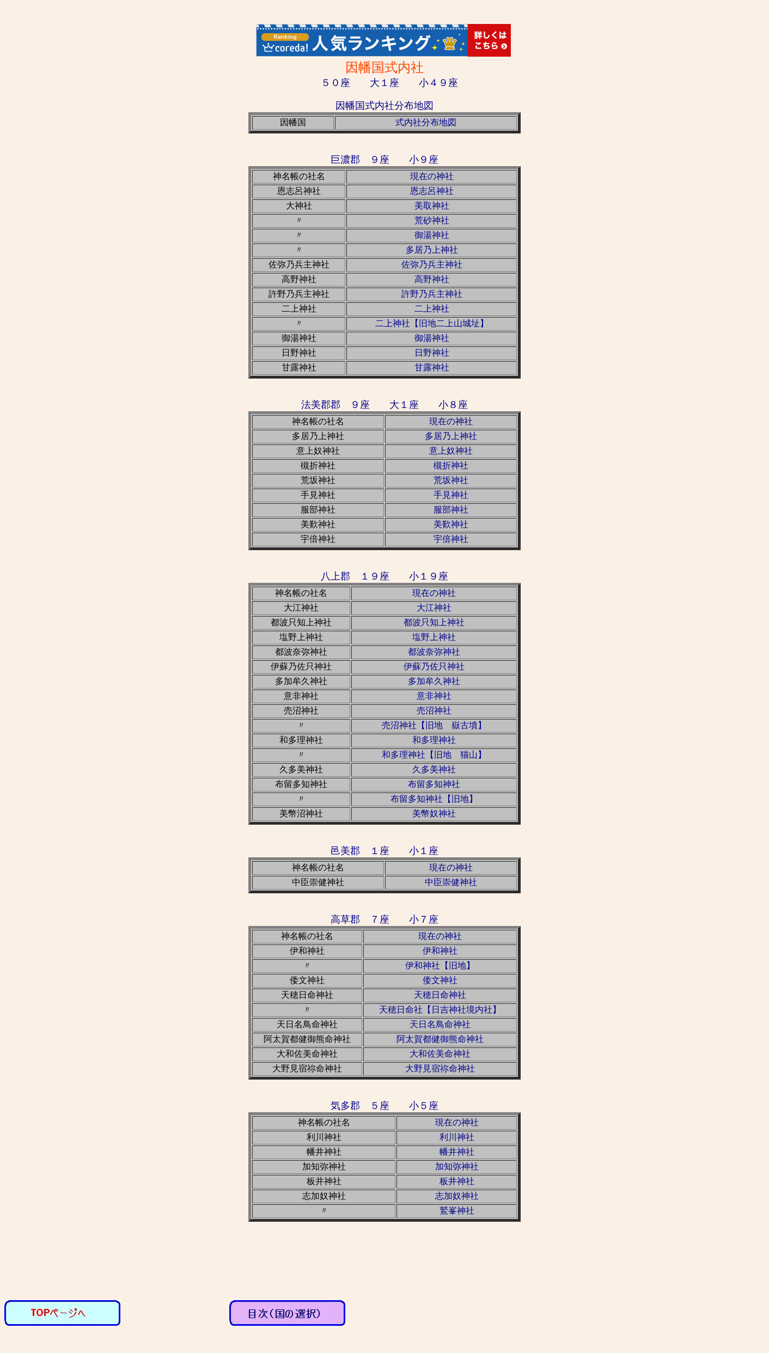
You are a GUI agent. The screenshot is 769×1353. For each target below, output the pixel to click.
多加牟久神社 (434, 681)
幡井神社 (457, 1151)
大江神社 (434, 607)
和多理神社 (434, 740)
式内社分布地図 (425, 122)
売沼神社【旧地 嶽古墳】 (434, 725)
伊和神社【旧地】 (440, 965)
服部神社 (451, 509)
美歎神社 (451, 524)
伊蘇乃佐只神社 (434, 666)
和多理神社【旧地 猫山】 (434, 754)
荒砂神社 (431, 220)
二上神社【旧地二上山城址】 (432, 323)
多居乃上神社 (432, 249)
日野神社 (431, 352)
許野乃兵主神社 (431, 293)
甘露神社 (431, 367)
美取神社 (431, 205)
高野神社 (431, 279)
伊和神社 (440, 950)
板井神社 (457, 1181)
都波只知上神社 (434, 622)
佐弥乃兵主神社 (431, 264)
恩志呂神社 (432, 191)
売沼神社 (434, 710)
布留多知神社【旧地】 (434, 798)
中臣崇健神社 (451, 882)
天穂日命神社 (440, 994)
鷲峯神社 (457, 1210)
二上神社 (431, 308)
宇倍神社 (451, 539)
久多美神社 (434, 769)
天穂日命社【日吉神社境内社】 (440, 1009)
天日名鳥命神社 (440, 1024)
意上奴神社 (451, 450)
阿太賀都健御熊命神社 (440, 1039)
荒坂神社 (451, 480)
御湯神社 (431, 235)
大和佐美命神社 (440, 1053)
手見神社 (451, 494)
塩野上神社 (434, 637)
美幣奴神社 (434, 813)
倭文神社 (440, 980)
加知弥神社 (457, 1166)
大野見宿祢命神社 (440, 1068)
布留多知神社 (434, 784)
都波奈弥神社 (434, 651)
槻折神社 (451, 465)
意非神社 (434, 695)
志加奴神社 (457, 1195)
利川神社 (457, 1137)
